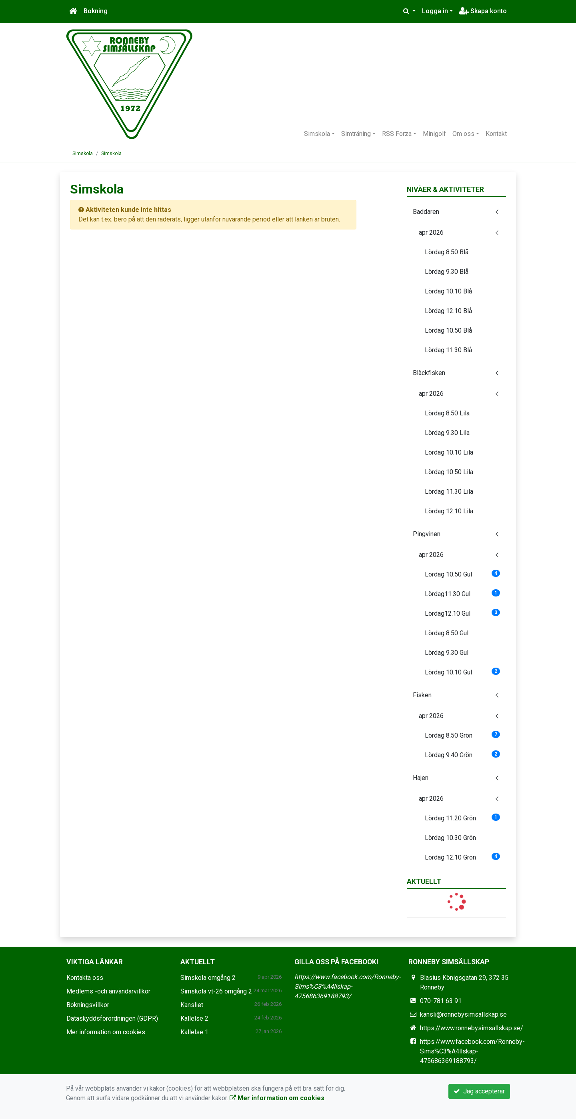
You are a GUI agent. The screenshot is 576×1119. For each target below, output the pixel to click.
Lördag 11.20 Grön (462, 818)
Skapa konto (483, 11)
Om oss (463, 134)
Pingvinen (426, 534)
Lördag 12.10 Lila (449, 511)
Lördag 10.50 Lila (449, 472)
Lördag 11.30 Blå (448, 350)
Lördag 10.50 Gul (462, 574)
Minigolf (434, 134)
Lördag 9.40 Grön (462, 754)
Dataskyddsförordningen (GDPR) (112, 1018)
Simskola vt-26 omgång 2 (216, 991)
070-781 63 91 (441, 1001)
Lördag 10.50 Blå (448, 330)
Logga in (435, 11)
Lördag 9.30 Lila (447, 433)
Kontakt (496, 134)
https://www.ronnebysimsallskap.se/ (471, 1028)
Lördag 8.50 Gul (446, 633)
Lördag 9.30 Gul (446, 652)
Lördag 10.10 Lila (449, 452)
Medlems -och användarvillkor (108, 991)
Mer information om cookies (105, 1032)
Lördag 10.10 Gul (462, 672)
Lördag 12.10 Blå (448, 311)
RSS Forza (397, 134)
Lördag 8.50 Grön (462, 735)
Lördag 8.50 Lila (447, 413)
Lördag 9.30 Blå (446, 271)
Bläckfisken (429, 373)
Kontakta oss (84, 977)
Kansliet (191, 1005)
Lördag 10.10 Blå (448, 291)
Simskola (317, 134)
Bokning (96, 11)
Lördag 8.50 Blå (446, 252)
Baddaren (426, 211)
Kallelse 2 (194, 1018)
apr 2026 (431, 232)
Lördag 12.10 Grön (462, 857)
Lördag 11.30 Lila (449, 491)
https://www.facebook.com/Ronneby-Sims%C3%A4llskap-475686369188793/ (347, 986)
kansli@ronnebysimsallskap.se (463, 1014)
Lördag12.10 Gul (462, 613)
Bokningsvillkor (87, 1005)
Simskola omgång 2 (208, 977)
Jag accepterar (479, 1091)
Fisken (422, 695)
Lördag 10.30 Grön (450, 838)
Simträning (356, 134)
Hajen (420, 778)
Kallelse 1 (194, 1032)
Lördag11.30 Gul (462, 593)
